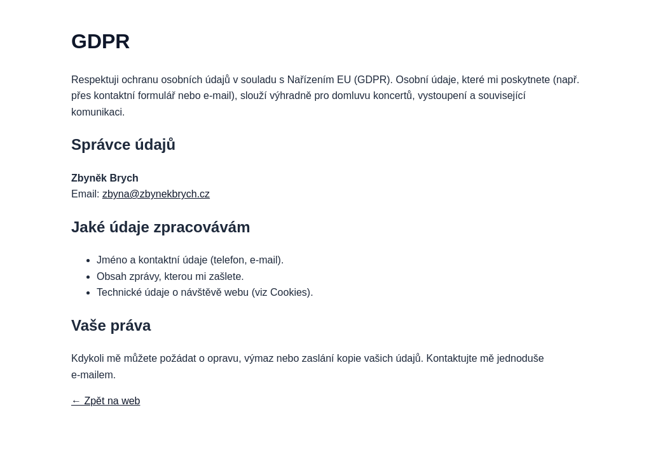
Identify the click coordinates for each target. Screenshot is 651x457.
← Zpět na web (105, 400)
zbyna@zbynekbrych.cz (156, 194)
